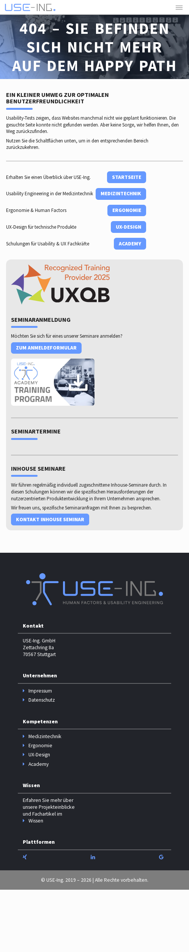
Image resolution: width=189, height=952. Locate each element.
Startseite (126, 177)
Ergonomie (126, 210)
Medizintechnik (121, 193)
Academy (130, 243)
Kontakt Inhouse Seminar (50, 519)
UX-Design (128, 227)
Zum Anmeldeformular (46, 348)
